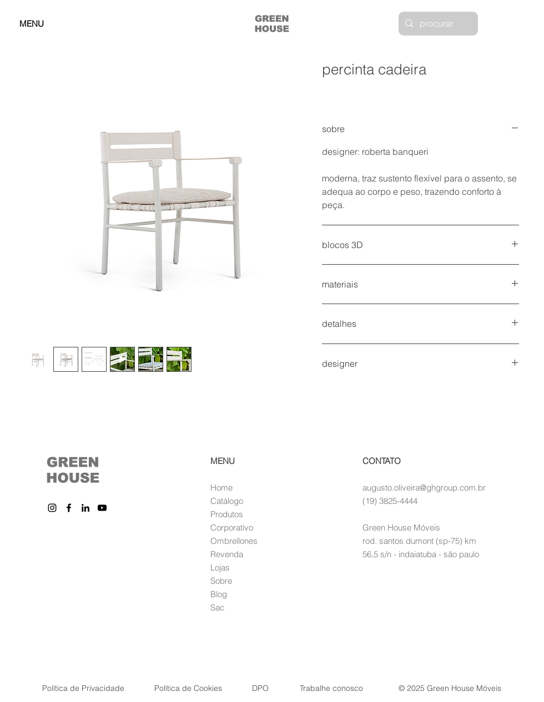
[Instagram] (52, 507)
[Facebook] (68, 507)
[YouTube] (102, 507)
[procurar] (437, 24)
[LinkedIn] (85, 507)
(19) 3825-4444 (389, 501)
